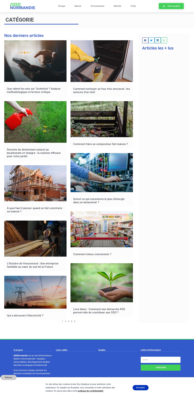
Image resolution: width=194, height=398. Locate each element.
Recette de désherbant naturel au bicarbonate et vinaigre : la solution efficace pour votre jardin (34, 153)
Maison (77, 6)
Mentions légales (64, 360)
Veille (133, 6)
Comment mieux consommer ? (92, 254)
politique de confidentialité (90, 391)
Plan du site (61, 371)
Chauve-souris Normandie (110, 355)
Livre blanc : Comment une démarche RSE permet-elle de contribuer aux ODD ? (99, 311)
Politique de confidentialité (68, 366)
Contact (59, 355)
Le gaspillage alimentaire (110, 360)
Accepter (140, 387)
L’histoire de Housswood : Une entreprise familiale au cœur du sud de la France (32, 265)
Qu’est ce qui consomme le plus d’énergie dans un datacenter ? (99, 200)
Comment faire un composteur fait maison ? (100, 144)
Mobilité (117, 6)
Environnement (97, 6)
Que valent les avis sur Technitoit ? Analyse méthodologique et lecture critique (34, 90)
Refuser (8, 377)
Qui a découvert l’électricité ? (25, 315)
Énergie (61, 6)
